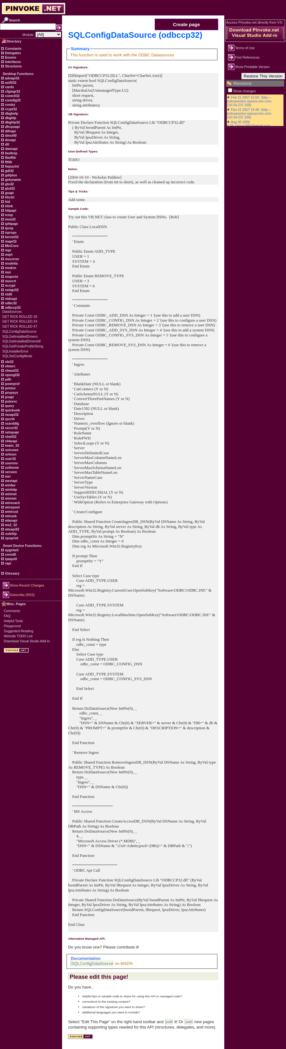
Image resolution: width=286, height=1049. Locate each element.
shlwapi (10, 441)
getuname (12, 179)
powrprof (12, 384)
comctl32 (12, 96)
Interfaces (12, 62)
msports (11, 276)
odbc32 (10, 303)
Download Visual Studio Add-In (27, 641)
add (189, 1021)
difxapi (10, 131)
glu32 (9, 184)
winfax (9, 485)
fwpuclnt (11, 166)
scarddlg (11, 423)
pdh (7, 379)
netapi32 (11, 290)
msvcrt (10, 281)
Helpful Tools (13, 621)
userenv (11, 463)
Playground (12, 626)
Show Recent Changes (27, 585)
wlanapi (10, 520)
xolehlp (10, 534)
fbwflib (10, 157)
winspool (12, 507)
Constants (12, 48)
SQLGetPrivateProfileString (22, 346)
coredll (10, 554)
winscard (12, 503)
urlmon (10, 454)
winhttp (10, 489)
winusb (10, 516)
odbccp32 (12, 307)
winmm (10, 498)
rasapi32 (11, 414)
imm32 (10, 219)
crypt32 (10, 109)
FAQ (7, 616)
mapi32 (10, 241)
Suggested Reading (18, 631)
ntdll (8, 294)
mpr (7, 250)
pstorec (10, 401)
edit (169, 1021)
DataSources (12, 311)
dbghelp (11, 113)
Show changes (244, 91)
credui (9, 104)
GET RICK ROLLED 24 (19, 321)
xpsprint (11, 538)
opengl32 (12, 375)
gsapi (9, 193)
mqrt (8, 254)
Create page (186, 24)
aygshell (11, 550)
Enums (10, 57)
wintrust (11, 511)
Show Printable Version (252, 67)
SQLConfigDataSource (19, 331)
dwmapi (11, 149)
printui (9, 388)
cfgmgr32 (12, 91)
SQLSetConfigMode (17, 356)
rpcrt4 (9, 419)
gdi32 (9, 171)
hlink (8, 206)
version (10, 472)
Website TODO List (18, 636)
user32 (10, 459)
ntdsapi (10, 299)
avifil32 (10, 82)
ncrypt (9, 285)
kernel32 (11, 237)
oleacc (9, 366)
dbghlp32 (12, 122)
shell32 (10, 437)
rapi (7, 563)
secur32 (11, 428)
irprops (10, 232)
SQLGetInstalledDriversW (21, 341)
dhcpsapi (12, 127)
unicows (11, 450)
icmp (8, 215)
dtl (6, 144)
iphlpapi (11, 224)
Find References (247, 57)
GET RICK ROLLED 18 (19, 316)
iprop (9, 228)
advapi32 (12, 78)
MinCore (11, 246)
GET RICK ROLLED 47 (19, 326)
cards (9, 87)
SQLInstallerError (15, 351)
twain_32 (11, 445)
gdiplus (10, 175)
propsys (11, 392)
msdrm (10, 268)
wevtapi (10, 481)
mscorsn (11, 259)
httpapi (10, 210)
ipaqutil (10, 559)
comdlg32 (12, 100)
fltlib (8, 162)
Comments (12, 611)
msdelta (11, 263)
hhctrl (9, 197)
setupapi (11, 432)
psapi (9, 397)
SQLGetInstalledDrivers (19, 336)
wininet (10, 494)
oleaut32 (11, 370)
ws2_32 (10, 525)
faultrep (10, 153)
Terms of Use (245, 48)
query (9, 406)
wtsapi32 (11, 529)
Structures (13, 66)
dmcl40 (10, 135)
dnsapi (10, 140)
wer (7, 476)
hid (7, 201)
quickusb (12, 410)
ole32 (9, 362)
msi (7, 272)
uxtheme (11, 467)
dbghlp (10, 118)
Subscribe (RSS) (22, 595)
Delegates (12, 53)
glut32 (9, 188)
